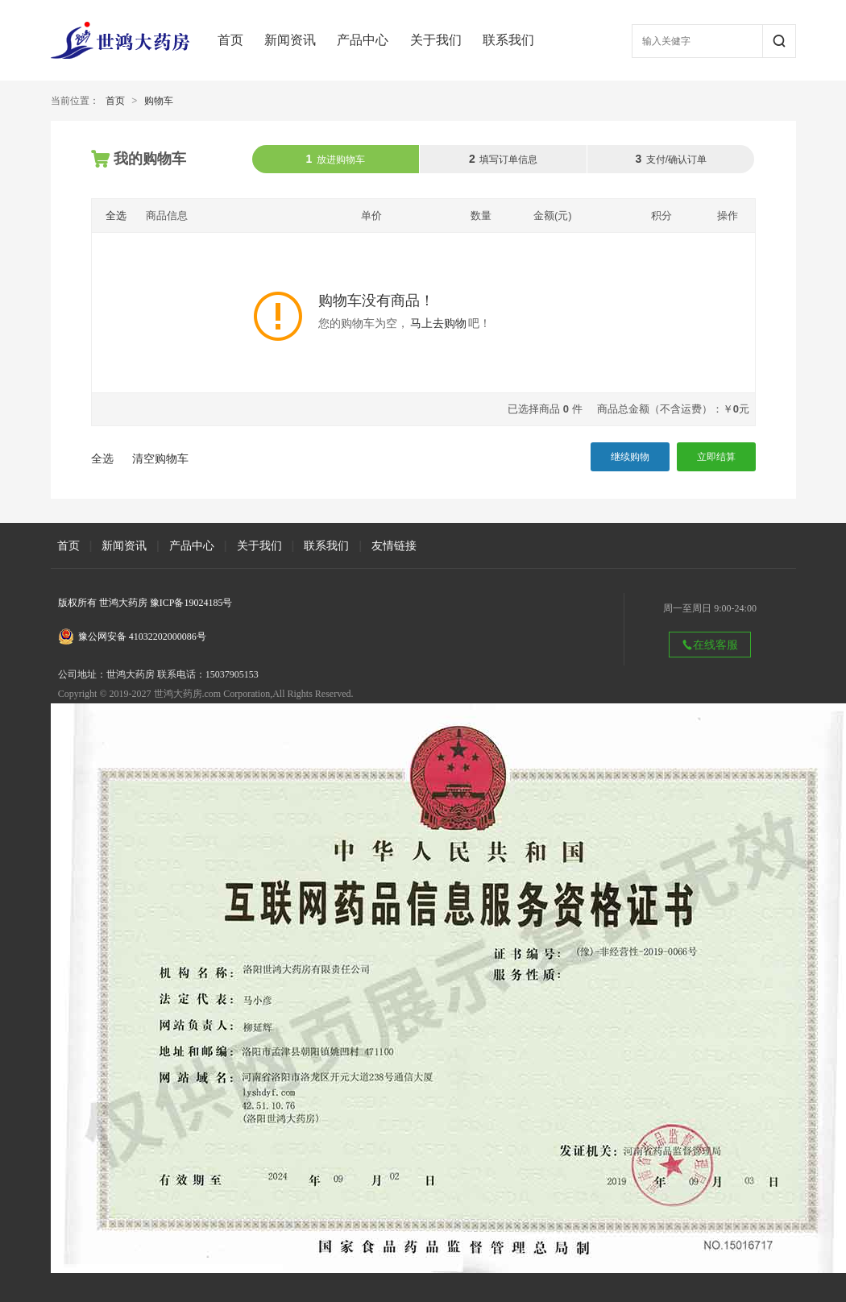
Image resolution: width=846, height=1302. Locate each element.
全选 (116, 215)
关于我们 (436, 40)
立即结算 (716, 456)
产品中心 (362, 40)
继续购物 (630, 456)
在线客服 (710, 644)
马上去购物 (438, 323)
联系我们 (508, 40)
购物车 (158, 100)
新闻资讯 (290, 40)
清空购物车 (160, 458)
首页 (230, 40)
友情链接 (394, 545)
